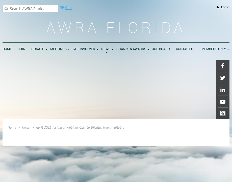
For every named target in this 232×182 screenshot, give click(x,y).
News (26, 127)
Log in (225, 7)
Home (12, 127)
